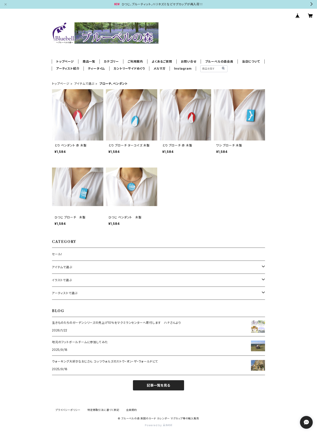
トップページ (65, 61)
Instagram (183, 68)
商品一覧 (89, 61)
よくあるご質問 (162, 61)
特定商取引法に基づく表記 (103, 409)
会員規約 (131, 409)
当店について (251, 61)
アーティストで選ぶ (65, 293)
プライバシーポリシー (68, 409)
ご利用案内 (135, 61)
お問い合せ (188, 61)
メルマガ (159, 68)
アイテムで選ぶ (84, 83)
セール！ (57, 254)
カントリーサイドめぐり (129, 68)
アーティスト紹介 (67, 68)
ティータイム (96, 68)
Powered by (158, 425)
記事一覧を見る (158, 385)
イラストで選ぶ (62, 280)
